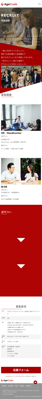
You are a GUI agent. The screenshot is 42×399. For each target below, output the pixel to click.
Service (4, 385)
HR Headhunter (11, 133)
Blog (16, 385)
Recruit (22, 385)
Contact (28, 385)
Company (10, 385)
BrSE (4, 187)
